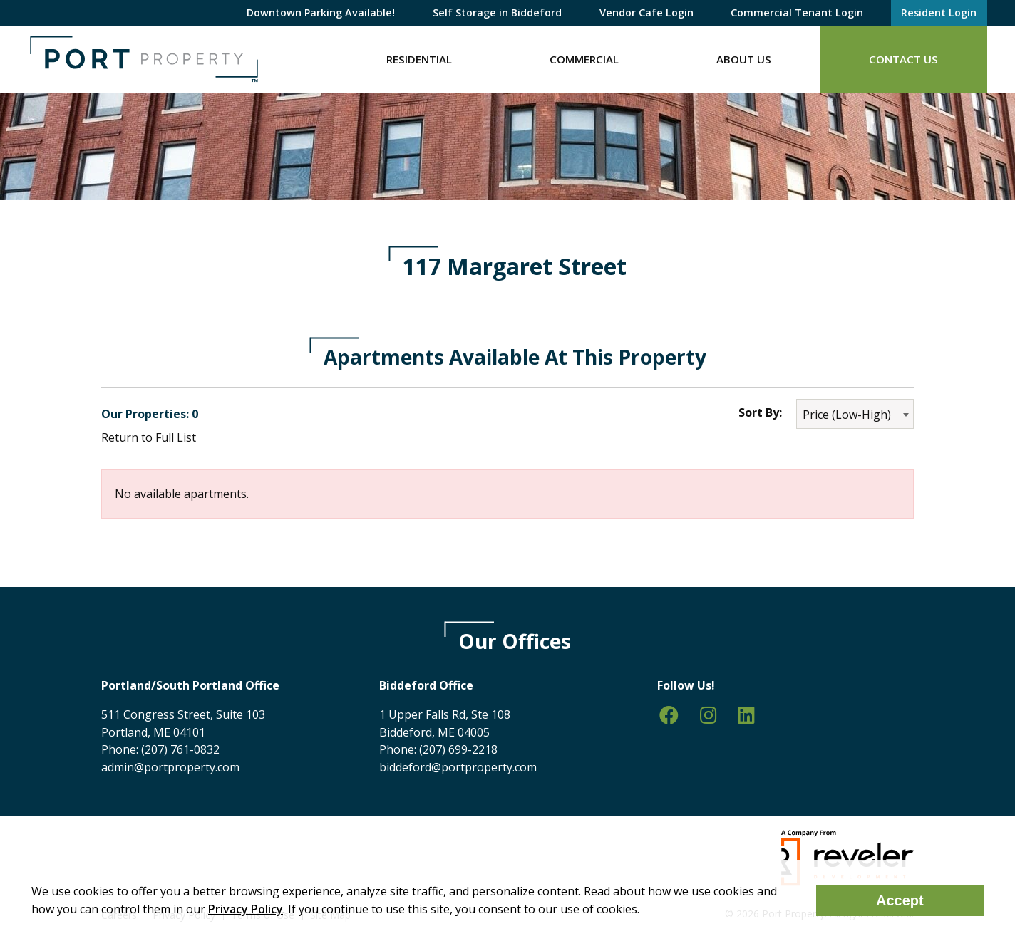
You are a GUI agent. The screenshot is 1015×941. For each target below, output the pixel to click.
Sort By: (760, 412)
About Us (743, 59)
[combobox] (855, 414)
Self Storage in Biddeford (497, 12)
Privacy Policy (245, 909)
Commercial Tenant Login (797, 12)
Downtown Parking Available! (321, 12)
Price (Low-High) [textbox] (847, 414)
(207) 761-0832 (180, 749)
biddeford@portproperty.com (458, 767)
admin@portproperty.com (170, 767)
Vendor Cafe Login (646, 12)
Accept (900, 900)
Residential (419, 59)
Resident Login (939, 12)
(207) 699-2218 (458, 749)
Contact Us (903, 59)
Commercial (584, 59)
